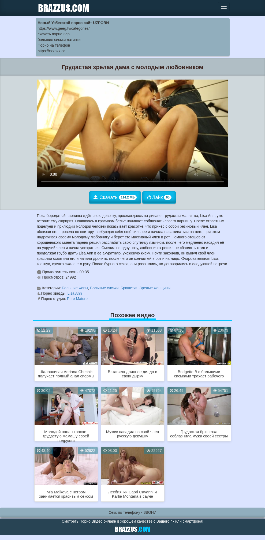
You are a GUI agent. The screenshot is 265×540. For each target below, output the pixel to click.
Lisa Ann (75, 293)
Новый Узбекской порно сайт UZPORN (73, 23)
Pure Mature (77, 299)
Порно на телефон (54, 45)
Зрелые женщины (155, 288)
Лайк (159, 197)
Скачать (115, 197)
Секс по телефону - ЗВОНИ (132, 512)
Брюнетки (129, 288)
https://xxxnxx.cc (51, 51)
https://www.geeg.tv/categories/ (64, 28)
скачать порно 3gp (54, 34)
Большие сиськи (104, 288)
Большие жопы (75, 288)
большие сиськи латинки (59, 40)
